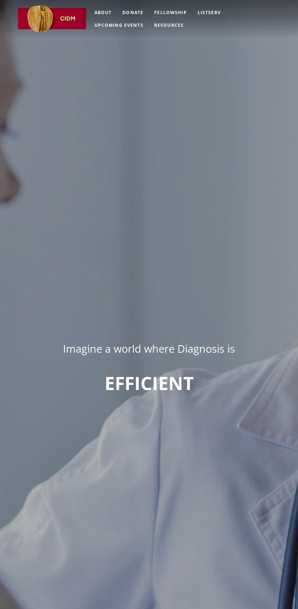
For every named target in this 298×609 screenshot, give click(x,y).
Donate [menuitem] (132, 12)
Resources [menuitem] (169, 25)
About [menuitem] (103, 12)
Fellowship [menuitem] (170, 12)
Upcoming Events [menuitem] (119, 25)
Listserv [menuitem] (209, 12)
